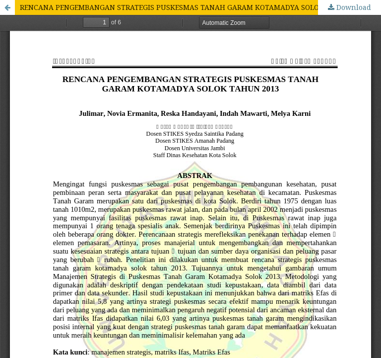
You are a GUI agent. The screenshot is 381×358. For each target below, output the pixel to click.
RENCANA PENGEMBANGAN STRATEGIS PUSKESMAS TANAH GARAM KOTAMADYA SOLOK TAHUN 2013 (194, 7)
